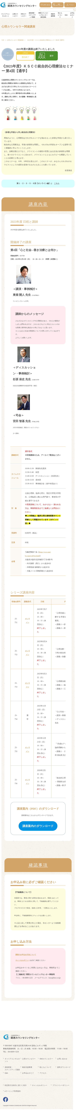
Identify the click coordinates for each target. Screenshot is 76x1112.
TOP (2, 40)
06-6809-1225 (13, 1052)
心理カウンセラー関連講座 (15, 40)
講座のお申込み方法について (25, 954)
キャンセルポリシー (22, 960)
